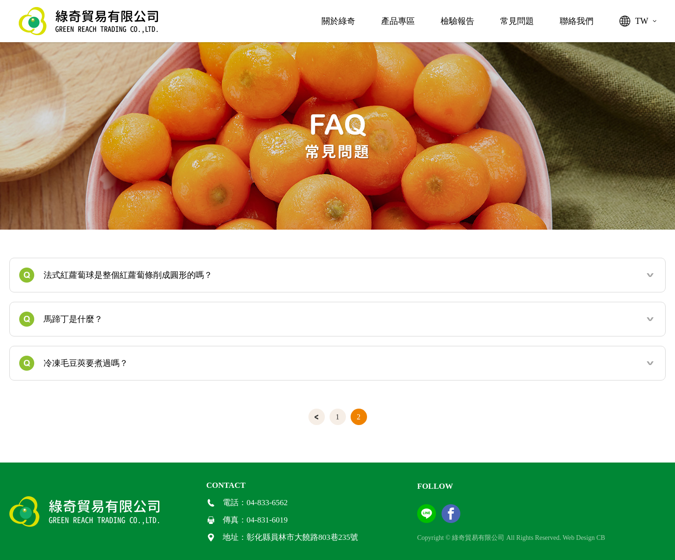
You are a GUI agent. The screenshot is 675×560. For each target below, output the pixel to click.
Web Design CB (583, 537)
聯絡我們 (576, 21)
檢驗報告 (457, 21)
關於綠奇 (338, 21)
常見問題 (517, 21)
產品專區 (398, 21)
